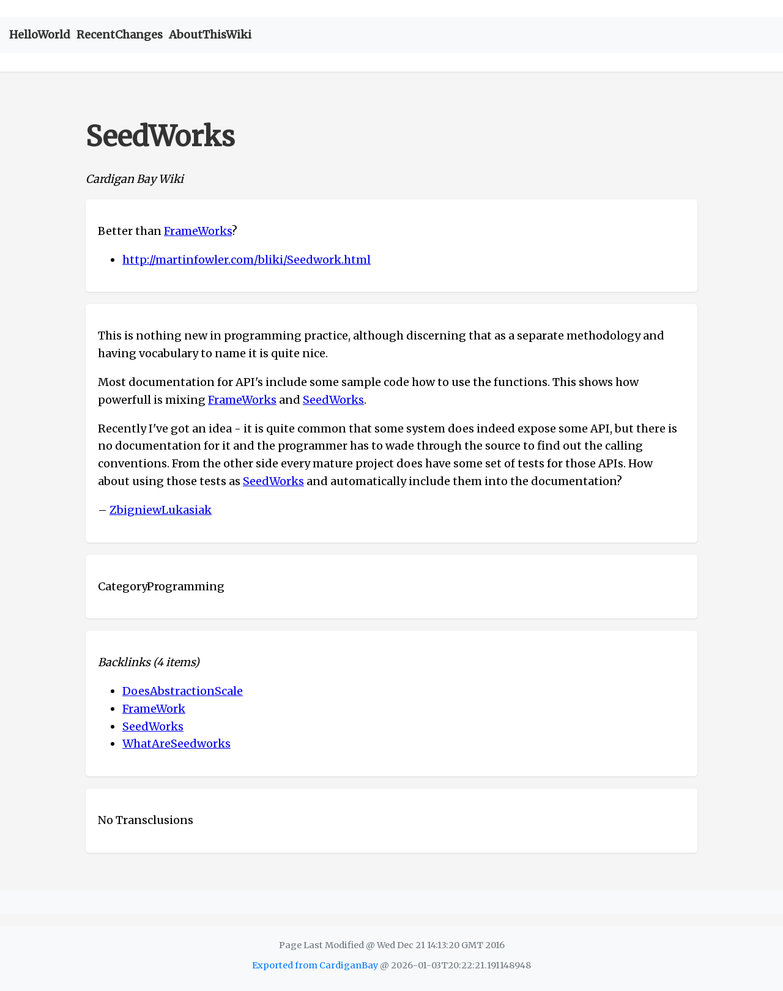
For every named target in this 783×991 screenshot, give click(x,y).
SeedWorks (333, 400)
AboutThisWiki (210, 35)
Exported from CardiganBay (315, 965)
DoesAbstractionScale (182, 691)
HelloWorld (39, 35)
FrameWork (153, 709)
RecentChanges (119, 35)
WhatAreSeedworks (176, 744)
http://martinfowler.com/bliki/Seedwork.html (246, 260)
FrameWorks (198, 231)
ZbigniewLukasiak (160, 510)
